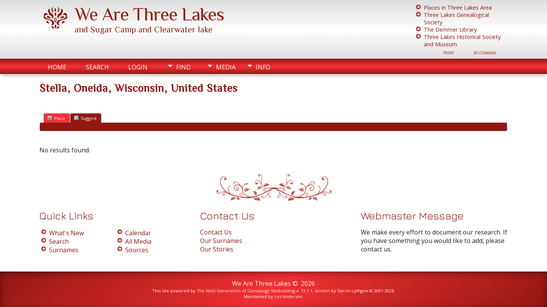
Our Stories (216, 249)
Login (138, 67)
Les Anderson (288, 296)
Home (57, 67)
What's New (66, 233)
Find (183, 67)
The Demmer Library (450, 29)
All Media (138, 241)
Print (448, 53)
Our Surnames (221, 240)
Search (97, 67)
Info (263, 67)
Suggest (85, 118)
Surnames (63, 250)
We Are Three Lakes (149, 14)
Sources (136, 250)
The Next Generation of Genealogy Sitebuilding (246, 291)
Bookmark (485, 53)
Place (56, 118)
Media (226, 67)
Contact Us (216, 232)
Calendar (138, 233)
